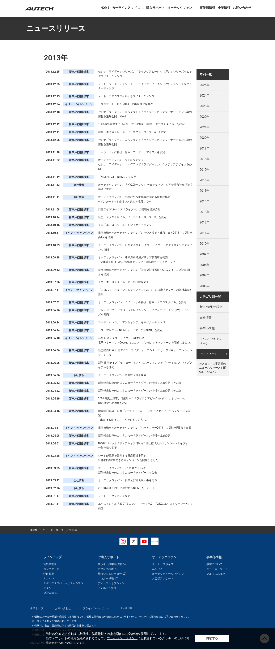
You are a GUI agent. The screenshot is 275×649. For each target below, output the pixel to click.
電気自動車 (50, 564)
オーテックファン (179, 8)
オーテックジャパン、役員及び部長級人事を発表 (127, 480)
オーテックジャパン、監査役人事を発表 (122, 375)
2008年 (204, 265)
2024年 (204, 95)
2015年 (204, 191)
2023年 (204, 106)
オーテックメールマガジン (168, 573)
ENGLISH (126, 608)
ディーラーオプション (111, 583)
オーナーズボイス (162, 564)
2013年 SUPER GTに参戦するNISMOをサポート (126, 488)
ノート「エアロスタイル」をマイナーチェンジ (126, 96)
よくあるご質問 (107, 588)
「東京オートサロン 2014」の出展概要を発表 (125, 104)
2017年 (204, 169)
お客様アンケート (162, 578)
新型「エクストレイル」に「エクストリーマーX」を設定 (132, 131)
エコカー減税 (108, 578)
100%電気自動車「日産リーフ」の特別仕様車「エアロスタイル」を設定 (141, 124)
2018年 (204, 159)
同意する (212, 638)
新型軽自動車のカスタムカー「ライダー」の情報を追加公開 (134, 435)
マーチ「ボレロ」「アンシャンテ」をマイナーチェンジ (131, 322)
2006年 (204, 286)
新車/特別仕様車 (211, 307)
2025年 (204, 85)
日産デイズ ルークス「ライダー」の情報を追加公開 (129, 209)
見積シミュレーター (112, 573)
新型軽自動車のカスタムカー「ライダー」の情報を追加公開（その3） (140, 382)
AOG (156, 568)
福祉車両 (50, 592)
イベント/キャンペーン (211, 341)
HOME (105, 8)
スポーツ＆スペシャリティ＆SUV (63, 583)
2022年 (204, 117)
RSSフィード (209, 354)
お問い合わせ (242, 8)
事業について (214, 564)
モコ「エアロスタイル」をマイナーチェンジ (125, 224)
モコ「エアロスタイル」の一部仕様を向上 (123, 281)
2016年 (204, 180)
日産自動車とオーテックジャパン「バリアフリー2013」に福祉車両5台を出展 (144, 427)
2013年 (204, 212)
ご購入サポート (154, 8)
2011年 (204, 233)
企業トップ (36, 608)
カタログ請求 (108, 568)
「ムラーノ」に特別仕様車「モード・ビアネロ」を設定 (131, 152)
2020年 (204, 138)
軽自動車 (48, 573)
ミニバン (48, 578)
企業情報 (224, 8)
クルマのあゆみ (215, 573)
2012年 (204, 222)
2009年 (204, 254)
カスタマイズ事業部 (39, 9)
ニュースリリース (217, 568)
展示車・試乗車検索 (112, 564)
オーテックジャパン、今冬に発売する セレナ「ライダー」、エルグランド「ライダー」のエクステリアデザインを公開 (145, 164)
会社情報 (206, 317)
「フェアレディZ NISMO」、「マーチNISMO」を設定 (130, 330)
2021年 (204, 127)
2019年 (204, 148)
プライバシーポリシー (122, 638)
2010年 (204, 243)
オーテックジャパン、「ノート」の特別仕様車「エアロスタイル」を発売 (142, 302)
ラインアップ (52, 557)
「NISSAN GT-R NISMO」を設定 (117, 176)
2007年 (204, 275)
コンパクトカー (52, 568)
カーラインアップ (124, 8)
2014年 (204, 201)
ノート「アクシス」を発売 (114, 495)
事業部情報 (207, 8)
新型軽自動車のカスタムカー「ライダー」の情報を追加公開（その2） (140, 390)
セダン (47, 588)
